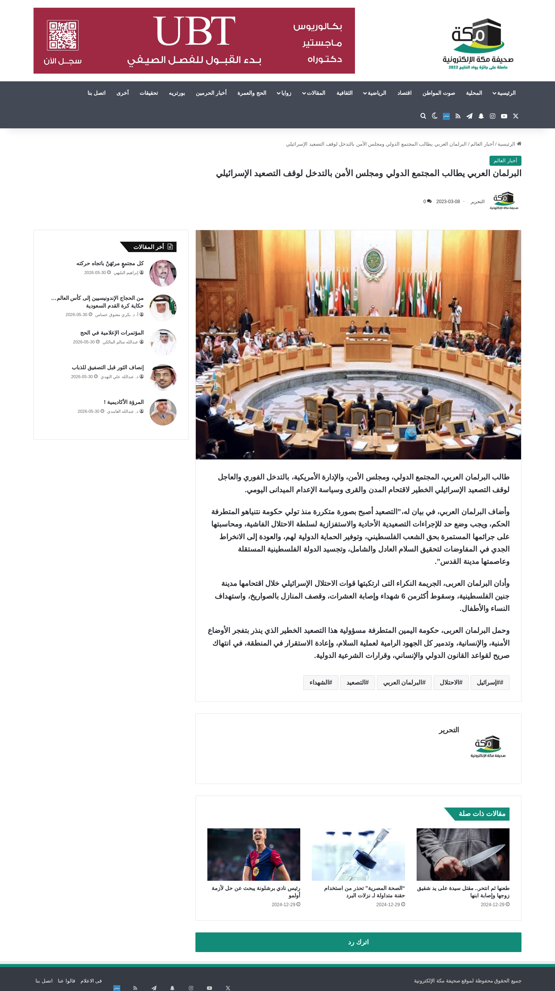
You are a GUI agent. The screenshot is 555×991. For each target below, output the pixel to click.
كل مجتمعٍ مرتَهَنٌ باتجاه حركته (110, 263)
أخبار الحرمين (211, 93)
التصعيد (355, 682)
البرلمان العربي (402, 682)
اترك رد (358, 938)
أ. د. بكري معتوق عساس (116, 314)
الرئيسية (506, 93)
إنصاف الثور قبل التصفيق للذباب (108, 367)
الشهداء (319, 682)
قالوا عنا (66, 977)
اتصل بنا (96, 93)
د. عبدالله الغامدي (122, 411)
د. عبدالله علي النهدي (119, 376)
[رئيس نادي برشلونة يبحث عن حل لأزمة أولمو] (253, 850)
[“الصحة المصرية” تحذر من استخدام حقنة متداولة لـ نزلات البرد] (358, 850)
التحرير (477, 201)
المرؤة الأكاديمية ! (124, 402)
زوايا (286, 93)
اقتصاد (404, 93)
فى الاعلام (91, 977)
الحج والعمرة (251, 93)
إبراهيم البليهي (126, 272)
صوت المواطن (438, 93)
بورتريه (177, 93)
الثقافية (344, 93)
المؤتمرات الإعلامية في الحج (112, 333)
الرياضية (377, 93)
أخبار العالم (482, 144)
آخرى (122, 93)
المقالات (316, 93)
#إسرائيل (488, 682)
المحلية (474, 93)
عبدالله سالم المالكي (120, 342)
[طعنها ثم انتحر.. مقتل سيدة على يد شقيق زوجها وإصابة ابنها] (463, 850)
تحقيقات (149, 93)
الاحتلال (449, 682)
